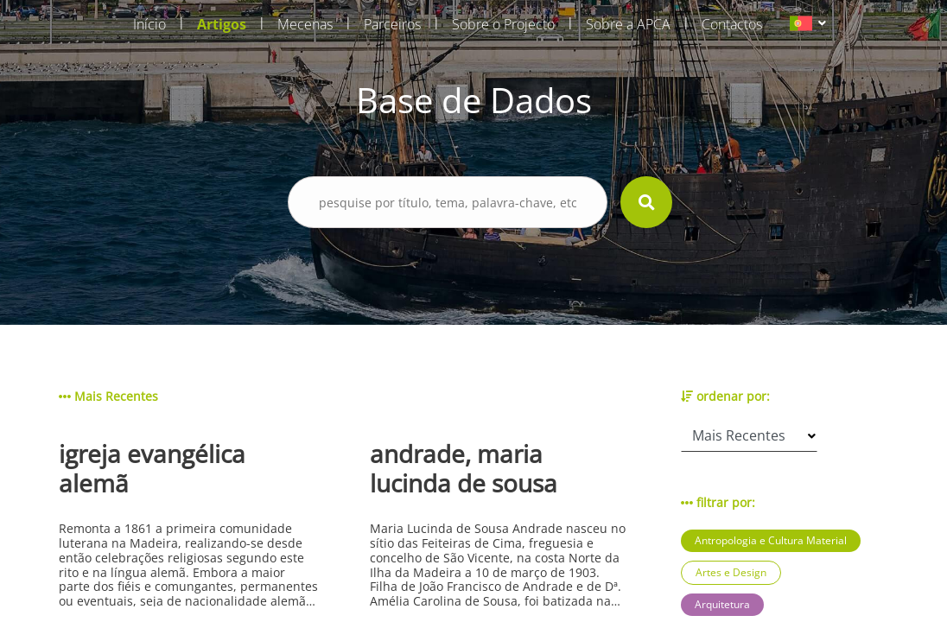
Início (149, 24)
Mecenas (305, 24)
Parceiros (392, 24)
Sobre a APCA (628, 24)
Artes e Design (731, 572)
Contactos (732, 24)
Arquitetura (722, 604)
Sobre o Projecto (503, 24)
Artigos (221, 24)
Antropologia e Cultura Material (771, 540)
